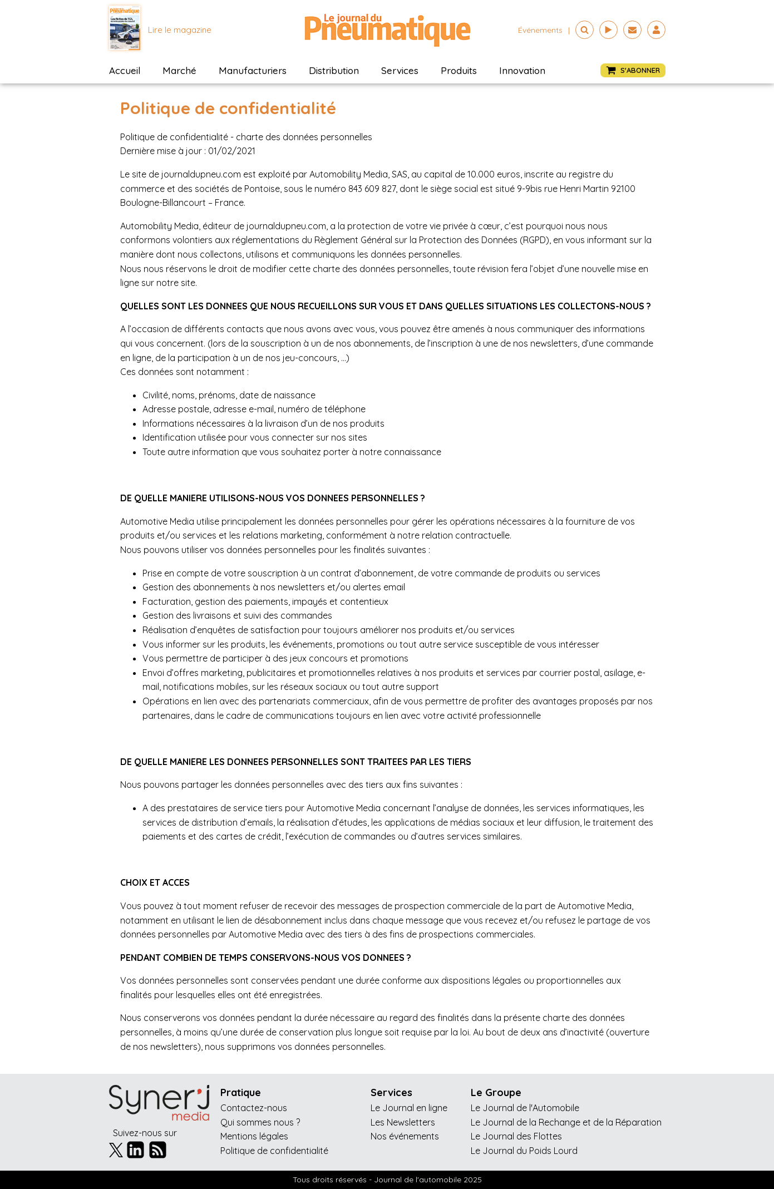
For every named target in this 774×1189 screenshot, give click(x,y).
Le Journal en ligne (409, 1107)
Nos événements (405, 1136)
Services (399, 70)
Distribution (334, 70)
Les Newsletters (403, 1122)
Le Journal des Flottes (516, 1136)
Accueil (124, 70)
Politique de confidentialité (274, 1150)
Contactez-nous (253, 1107)
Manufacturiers (253, 70)
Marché (179, 70)
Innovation (522, 70)
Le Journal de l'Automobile (525, 1107)
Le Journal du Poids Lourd (524, 1150)
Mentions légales (254, 1136)
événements (540, 30)
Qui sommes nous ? (260, 1122)
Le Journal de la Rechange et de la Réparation (566, 1122)
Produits (459, 70)
